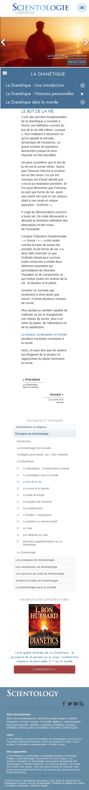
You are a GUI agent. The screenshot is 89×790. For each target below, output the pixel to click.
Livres (68, 741)
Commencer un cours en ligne (51, 758)
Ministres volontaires (29, 741)
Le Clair (27, 528)
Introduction (24, 441)
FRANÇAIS (12, 722)
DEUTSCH (12, 725)
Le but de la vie (32, 481)
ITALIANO (56, 727)
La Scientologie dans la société (36, 587)
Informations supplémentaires (32, 744)
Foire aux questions (52, 741)
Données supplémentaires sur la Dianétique (42, 543)
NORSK (34, 725)
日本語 (34, 722)
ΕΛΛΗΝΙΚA (43, 727)
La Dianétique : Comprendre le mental (46, 468)
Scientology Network (52, 755)
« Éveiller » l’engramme (37, 514)
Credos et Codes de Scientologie (37, 580)
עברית (24, 721)
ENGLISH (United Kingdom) (52, 718)
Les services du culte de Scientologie (40, 573)
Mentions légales (40, 785)
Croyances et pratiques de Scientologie (45, 739)
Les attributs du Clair (35, 534)
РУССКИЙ (45, 722)
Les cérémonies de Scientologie (36, 566)
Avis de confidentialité (39, 783)
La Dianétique (25, 461)
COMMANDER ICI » (44, 669)
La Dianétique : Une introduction (35, 85)
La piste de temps (33, 495)
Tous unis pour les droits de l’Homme (53, 766)
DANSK (73, 718)
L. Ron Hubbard (15, 739)
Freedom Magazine (33, 764)
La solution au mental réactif (40, 521)
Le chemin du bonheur (57, 764)
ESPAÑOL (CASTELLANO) (21, 727)
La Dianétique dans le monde (32, 102)
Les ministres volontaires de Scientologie (40, 759)
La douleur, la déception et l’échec (44, 334)
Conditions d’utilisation (17, 785)
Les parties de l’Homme (37, 501)
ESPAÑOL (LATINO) (64, 725)
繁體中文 (57, 722)
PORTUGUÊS (70, 727)
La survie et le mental (36, 488)
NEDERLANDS (72, 722)
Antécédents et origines (31, 427)
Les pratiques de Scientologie (35, 560)
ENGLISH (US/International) (21, 718)
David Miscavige (25, 758)
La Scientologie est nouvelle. (34, 448)
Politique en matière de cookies (68, 783)
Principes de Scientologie (32, 433)
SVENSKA (46, 725)
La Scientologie (26, 552)
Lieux (62, 744)
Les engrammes (33, 508)
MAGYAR (23, 725)
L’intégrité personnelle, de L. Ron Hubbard (42, 454)
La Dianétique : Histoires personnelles (40, 94)
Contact (53, 744)
